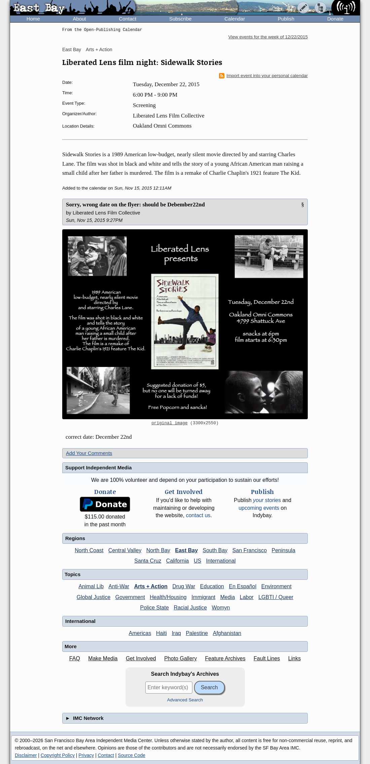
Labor (247, 597)
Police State (154, 607)
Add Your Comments (89, 453)
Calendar (234, 19)
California (177, 561)
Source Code (131, 755)
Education (212, 586)
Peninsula (283, 550)
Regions (75, 538)
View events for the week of (268, 36)
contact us (198, 515)
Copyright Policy (58, 755)
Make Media (102, 658)
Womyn (221, 607)
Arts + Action (99, 49)
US (197, 561)
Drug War (184, 586)
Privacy (86, 755)
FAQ (74, 658)
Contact (127, 19)
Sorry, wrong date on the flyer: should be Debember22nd (135, 204)
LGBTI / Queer (275, 597)
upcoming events (258, 508)
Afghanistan (227, 633)
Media (227, 597)
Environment (276, 586)
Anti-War (119, 586)
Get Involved (141, 658)
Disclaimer (26, 755)
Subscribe (180, 19)
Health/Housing (168, 597)
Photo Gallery (180, 658)
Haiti (161, 633)
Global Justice (94, 597)
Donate (335, 19)
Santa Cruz (147, 561)
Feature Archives (225, 658)
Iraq (176, 633)
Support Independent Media (98, 467)
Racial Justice (190, 607)
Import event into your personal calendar (263, 75)
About (79, 19)
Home (33, 19)
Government (130, 597)
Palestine (197, 633)
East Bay (71, 49)
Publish (286, 19)
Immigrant (203, 597)
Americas (140, 633)
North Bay (158, 550)
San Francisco (249, 550)
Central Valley (124, 550)
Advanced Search (185, 699)
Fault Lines (267, 658)
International (221, 561)
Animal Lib (91, 586)
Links (294, 658)
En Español (242, 586)
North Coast (89, 550)
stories (267, 500)
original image (169, 423)
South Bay (215, 550)
